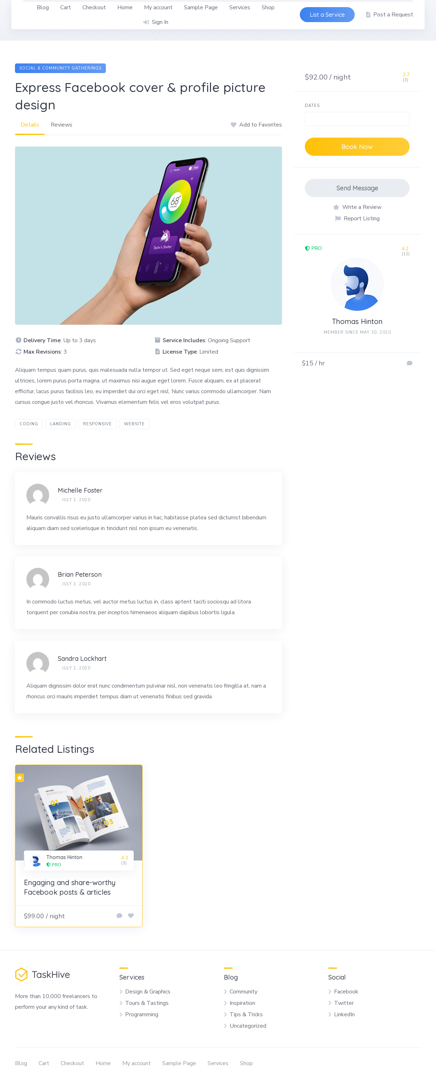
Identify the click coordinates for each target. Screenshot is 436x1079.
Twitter (344, 1003)
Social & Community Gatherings (60, 68)
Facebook (346, 992)
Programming (141, 1014)
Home (125, 7)
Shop (268, 7)
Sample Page (201, 7)
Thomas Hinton (357, 321)
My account (158, 7)
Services (239, 7)
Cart (65, 7)
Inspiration (242, 1003)
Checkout (94, 7)
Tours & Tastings (147, 1003)
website (134, 424)
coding (29, 424)
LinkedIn (344, 1014)
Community (243, 992)
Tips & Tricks (246, 1014)
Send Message (357, 188)
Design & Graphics (147, 992)
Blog (43, 7)
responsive (97, 424)
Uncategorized (248, 1026)
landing (60, 424)
